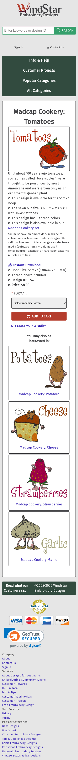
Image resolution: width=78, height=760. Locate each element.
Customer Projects (39, 70)
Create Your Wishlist (30, 326)
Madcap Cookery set (23, 228)
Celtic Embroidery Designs (19, 743)
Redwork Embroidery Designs (21, 751)
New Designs (10, 726)
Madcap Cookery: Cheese (39, 447)
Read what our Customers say (16, 588)
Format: (20, 293)
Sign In (18, 47)
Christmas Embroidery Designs (22, 747)
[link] (24, 637)
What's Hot (9, 730)
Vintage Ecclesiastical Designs (21, 755)
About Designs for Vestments (21, 675)
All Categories (39, 91)
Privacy (6, 713)
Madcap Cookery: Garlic (39, 560)
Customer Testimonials (17, 696)
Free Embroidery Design (18, 705)
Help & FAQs (10, 688)
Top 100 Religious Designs (19, 739)
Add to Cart (39, 316)
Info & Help (39, 60)
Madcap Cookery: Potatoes (39, 394)
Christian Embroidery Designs (21, 734)
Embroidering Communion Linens (24, 679)
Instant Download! (27, 265)
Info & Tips (9, 692)
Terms (6, 717)
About (6, 658)
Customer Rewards (14, 684)
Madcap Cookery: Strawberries (39, 504)
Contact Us (55, 47)
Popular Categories (39, 80)
